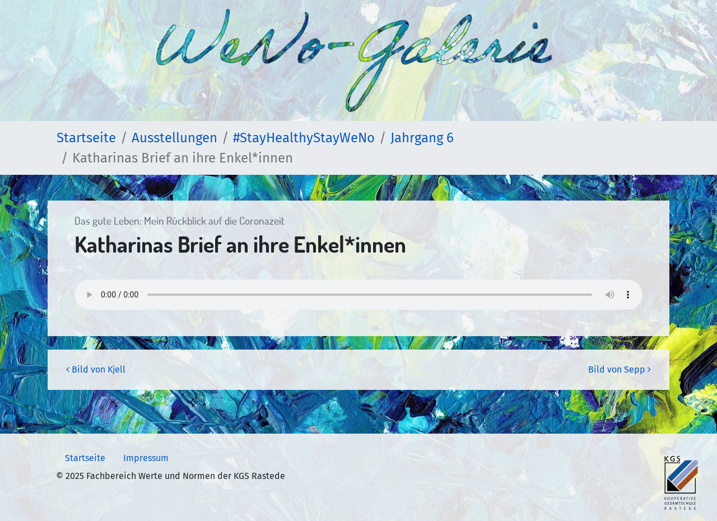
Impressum (146, 458)
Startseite (85, 458)
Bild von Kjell (95, 369)
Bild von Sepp (619, 369)
